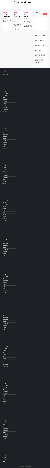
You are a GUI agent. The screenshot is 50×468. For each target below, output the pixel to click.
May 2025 (4, 80)
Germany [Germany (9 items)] (36, 40)
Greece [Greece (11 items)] (36, 42)
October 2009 (4, 298)
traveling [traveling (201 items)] (39, 62)
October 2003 (4, 432)
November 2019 (5, 136)
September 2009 (5, 300)
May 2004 (4, 420)
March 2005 (4, 403)
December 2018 (5, 152)
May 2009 (4, 307)
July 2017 (4, 185)
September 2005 (5, 391)
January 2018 (4, 173)
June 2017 (4, 187)
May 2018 (4, 165)
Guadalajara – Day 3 (38, 26)
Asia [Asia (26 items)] (39, 35)
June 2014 (4, 255)
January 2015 (4, 241)
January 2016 (4, 220)
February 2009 (4, 313)
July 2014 (4, 253)
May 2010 (4, 288)
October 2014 (4, 247)
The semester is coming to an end (18, 16)
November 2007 (5, 342)
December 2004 (5, 409)
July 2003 (4, 438)
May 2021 (4, 115)
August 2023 (4, 95)
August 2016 (4, 206)
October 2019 (4, 138)
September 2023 (5, 93)
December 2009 (5, 294)
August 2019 (4, 142)
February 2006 (4, 381)
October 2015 (4, 226)
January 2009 (4, 315)
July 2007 (4, 350)
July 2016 (4, 208)
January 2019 (4, 150)
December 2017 (5, 175)
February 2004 (4, 424)
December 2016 (5, 198)
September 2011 (5, 270)
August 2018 (4, 159)
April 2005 (4, 401)
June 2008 (4, 329)
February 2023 (4, 97)
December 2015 (5, 222)
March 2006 (4, 379)
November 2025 (5, 76)
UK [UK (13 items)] (42, 62)
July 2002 (4, 453)
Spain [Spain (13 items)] (42, 60)
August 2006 (4, 372)
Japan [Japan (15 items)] (39, 45)
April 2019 (4, 148)
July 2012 (4, 268)
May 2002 (4, 455)
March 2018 (4, 169)
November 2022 (5, 99)
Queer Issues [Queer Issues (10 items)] (37, 57)
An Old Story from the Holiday (40, 21)
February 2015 (4, 239)
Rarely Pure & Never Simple (25, 2)
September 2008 (5, 323)
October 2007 (4, 344)
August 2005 (4, 393)
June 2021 (4, 113)
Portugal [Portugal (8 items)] (40, 55)
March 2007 (4, 358)
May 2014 (4, 257)
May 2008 (4, 331)
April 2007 (4, 356)
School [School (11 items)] (42, 57)
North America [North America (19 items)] (42, 52)
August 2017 (4, 183)
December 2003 (5, 428)
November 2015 (5, 224)
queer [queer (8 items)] (44, 55)
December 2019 (5, 134)
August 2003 (4, 436)
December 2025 (5, 74)
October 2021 (4, 111)
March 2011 (4, 272)
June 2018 (4, 163)
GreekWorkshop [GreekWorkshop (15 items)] (41, 42)
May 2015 (4, 233)
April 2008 (4, 333)
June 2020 (4, 124)
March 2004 (4, 422)
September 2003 (5, 434)
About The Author (16, 7)
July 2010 (4, 284)
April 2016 (4, 214)
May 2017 (4, 189)
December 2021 (5, 107)
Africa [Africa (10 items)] (36, 35)
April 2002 (4, 457)
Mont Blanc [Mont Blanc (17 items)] (37, 52)
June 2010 (4, 286)
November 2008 (5, 319)
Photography (35, 7)
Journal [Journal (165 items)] (36, 47)
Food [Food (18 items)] (43, 37)
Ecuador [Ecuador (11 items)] (36, 37)
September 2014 (5, 249)
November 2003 (5, 430)
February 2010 (4, 290)
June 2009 (4, 305)
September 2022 (5, 101)
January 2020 (4, 132)
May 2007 (4, 354)
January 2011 (4, 274)
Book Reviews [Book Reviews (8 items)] (44, 35)
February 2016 (4, 218)
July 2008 (4, 327)
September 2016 (5, 204)
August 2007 (4, 348)
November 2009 (5, 296)
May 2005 (4, 399)
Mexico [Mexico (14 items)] (36, 50)
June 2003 (4, 440)
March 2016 (4, 216)
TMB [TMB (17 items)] (36, 62)
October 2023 (4, 91)
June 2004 (4, 418)
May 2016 (4, 212)
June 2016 (4, 210)
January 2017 (4, 196)
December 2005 (5, 385)
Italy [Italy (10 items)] (36, 45)
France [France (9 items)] (36, 38)
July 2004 (4, 416)
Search (36, 12)
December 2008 (5, 317)
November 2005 (5, 387)
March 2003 (4, 444)
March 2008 (4, 335)
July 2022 (4, 103)
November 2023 (5, 89)
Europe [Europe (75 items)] (40, 37)
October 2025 (4, 78)
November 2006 (5, 366)
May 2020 (4, 126)
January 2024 (4, 87)
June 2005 (4, 397)
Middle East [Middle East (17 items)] (40, 50)
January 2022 (4, 105)
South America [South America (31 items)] (37, 60)
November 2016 (5, 200)
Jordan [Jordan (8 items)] (43, 45)
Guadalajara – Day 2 (38, 28)
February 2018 (4, 171)
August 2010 (4, 282)
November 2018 (5, 154)
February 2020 (4, 130)
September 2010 (5, 280)
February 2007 (4, 360)
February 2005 (4, 405)
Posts (23, 7)
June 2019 (4, 146)
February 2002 (4, 461)
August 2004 (4, 414)
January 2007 (4, 362)
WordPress (30, 466)
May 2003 (4, 442)
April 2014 (4, 259)
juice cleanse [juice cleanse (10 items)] (41, 47)
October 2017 (4, 179)
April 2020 (4, 128)
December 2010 (5, 276)
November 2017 (5, 177)
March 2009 (4, 311)
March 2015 (4, 237)
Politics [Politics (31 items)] (36, 55)
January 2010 (4, 292)
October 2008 (4, 321)
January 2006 (4, 383)
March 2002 (4, 459)
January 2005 (4, 407)
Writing (28, 7)
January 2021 (4, 117)
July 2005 (4, 395)
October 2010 (4, 278)
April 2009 (4, 309)
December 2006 (5, 364)
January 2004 (4, 426)
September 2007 (5, 346)
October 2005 (4, 389)
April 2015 (4, 235)
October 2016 (4, 202)
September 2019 (5, 140)
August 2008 (4, 325)
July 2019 (4, 144)
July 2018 (4, 161)
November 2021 (5, 109)
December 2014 (5, 243)
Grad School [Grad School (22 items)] (41, 40)
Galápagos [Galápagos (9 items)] (40, 38)
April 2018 (4, 167)
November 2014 (5, 245)
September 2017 (5, 181)
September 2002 (5, 451)
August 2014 (4, 251)
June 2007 (4, 352)
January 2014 (4, 263)
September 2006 (5, 370)
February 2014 (4, 261)
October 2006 (4, 368)
